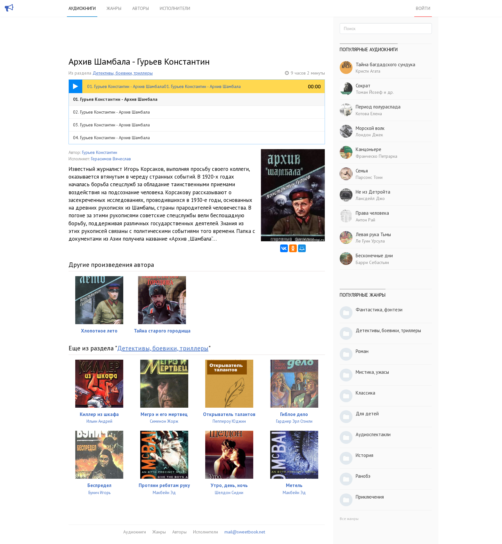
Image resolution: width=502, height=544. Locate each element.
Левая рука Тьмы (373, 234)
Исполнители (175, 8)
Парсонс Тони (369, 177)
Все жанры (349, 518)
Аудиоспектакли (373, 434)
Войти (423, 8)
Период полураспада (378, 107)
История (364, 455)
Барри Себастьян (372, 262)
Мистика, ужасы (372, 372)
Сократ (363, 86)
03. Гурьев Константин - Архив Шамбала (111, 125)
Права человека (372, 213)
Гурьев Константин (99, 152)
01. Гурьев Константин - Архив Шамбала (115, 99)
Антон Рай (365, 220)
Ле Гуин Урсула (370, 241)
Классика (365, 393)
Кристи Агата (368, 71)
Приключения (370, 497)
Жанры (114, 8)
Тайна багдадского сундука (385, 64)
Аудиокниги (82, 8)
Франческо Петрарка (376, 156)
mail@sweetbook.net (244, 532)
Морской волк (370, 128)
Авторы (140, 8)
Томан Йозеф (369, 92)
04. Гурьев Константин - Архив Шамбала (111, 137)
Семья (362, 171)
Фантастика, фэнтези (379, 310)
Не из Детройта (373, 192)
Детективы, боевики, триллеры (123, 73)
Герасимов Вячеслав (111, 159)
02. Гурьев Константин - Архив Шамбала (111, 112)
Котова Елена (369, 113)
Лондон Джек (369, 135)
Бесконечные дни (374, 255)
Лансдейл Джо (370, 198)
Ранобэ (363, 476)
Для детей (367, 414)
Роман (362, 351)
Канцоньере (368, 149)
